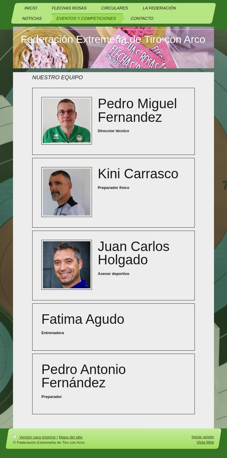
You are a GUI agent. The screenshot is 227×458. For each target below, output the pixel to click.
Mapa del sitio (70, 437)
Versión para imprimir (35, 437)
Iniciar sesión (203, 437)
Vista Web (205, 442)
